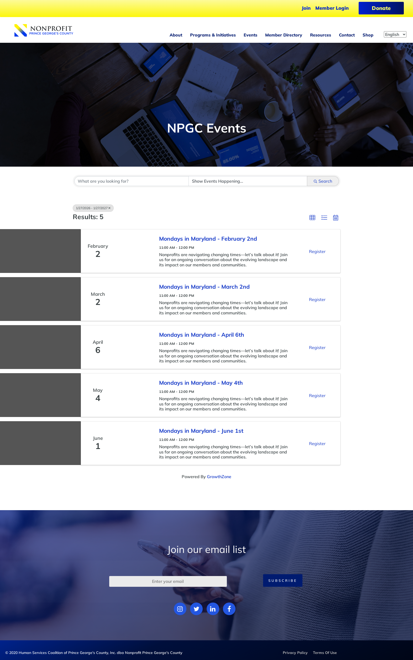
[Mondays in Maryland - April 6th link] (134, 347)
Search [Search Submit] (323, 181)
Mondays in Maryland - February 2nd (208, 238)
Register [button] (317, 251)
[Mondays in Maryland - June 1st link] (134, 443)
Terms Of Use (325, 652)
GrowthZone (219, 476)
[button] (312, 218)
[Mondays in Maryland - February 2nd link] (134, 251)
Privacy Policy (295, 652)
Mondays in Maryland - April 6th (201, 334)
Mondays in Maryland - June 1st (201, 430)
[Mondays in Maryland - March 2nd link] (134, 299)
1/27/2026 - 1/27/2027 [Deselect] (93, 208)
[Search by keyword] (131, 181)
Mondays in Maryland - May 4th (201, 382)
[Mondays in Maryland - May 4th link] (134, 395)
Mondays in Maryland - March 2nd (204, 286)
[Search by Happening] (248, 181)
